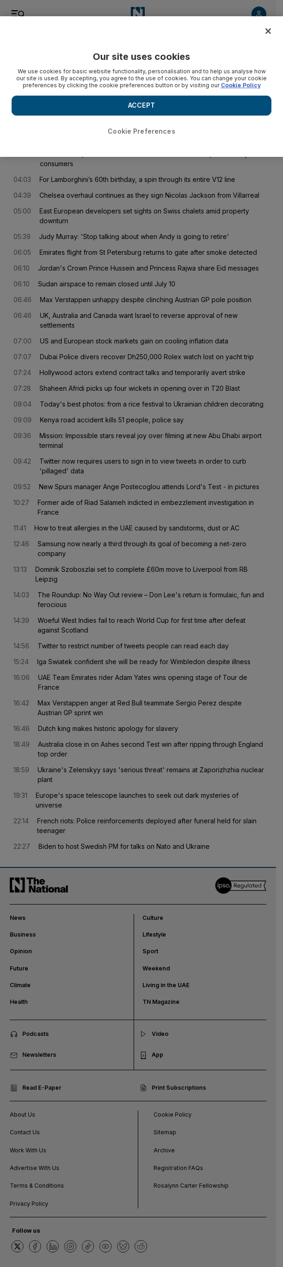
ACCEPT (141, 105)
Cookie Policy (241, 85)
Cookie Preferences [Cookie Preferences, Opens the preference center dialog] (141, 131)
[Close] (268, 31)
